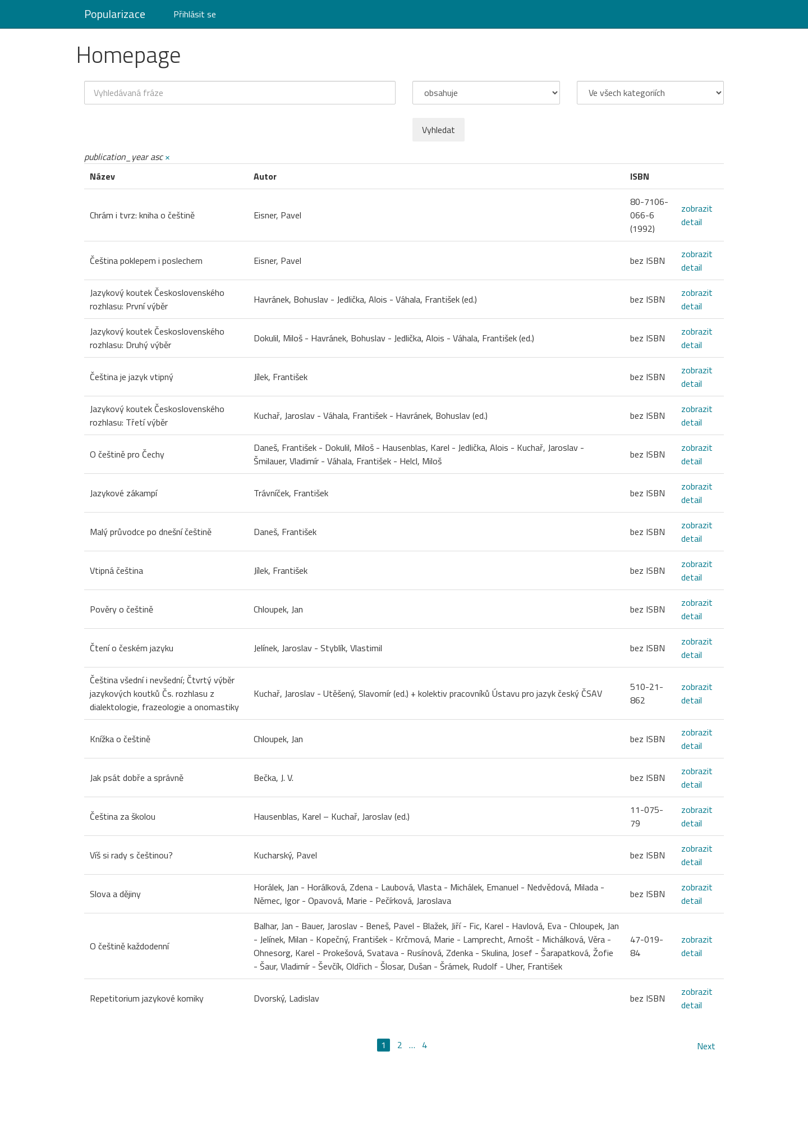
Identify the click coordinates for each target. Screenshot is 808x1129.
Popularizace (114, 13)
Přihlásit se (194, 14)
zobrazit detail (697, 215)
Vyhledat (438, 129)
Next (706, 1046)
